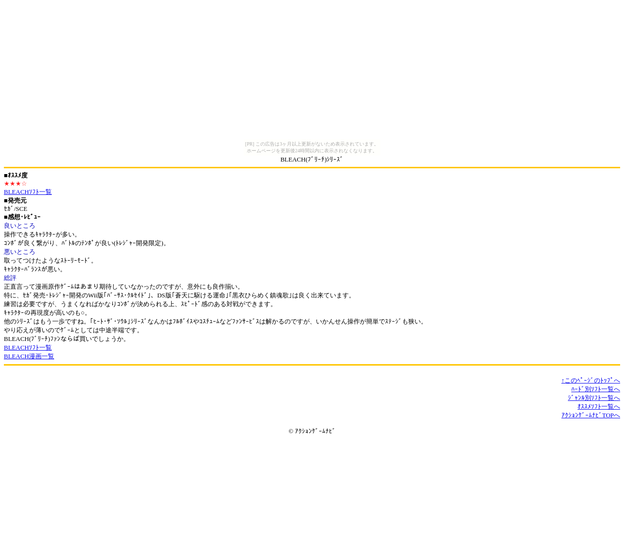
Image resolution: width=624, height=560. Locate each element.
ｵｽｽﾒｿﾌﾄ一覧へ (599, 406)
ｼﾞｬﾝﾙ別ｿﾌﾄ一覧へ (594, 397)
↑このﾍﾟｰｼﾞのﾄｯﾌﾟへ (591, 380)
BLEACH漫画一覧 (29, 356)
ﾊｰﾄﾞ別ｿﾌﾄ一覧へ (595, 389)
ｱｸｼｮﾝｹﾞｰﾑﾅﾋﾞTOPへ (591, 415)
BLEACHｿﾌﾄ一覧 (28, 191)
